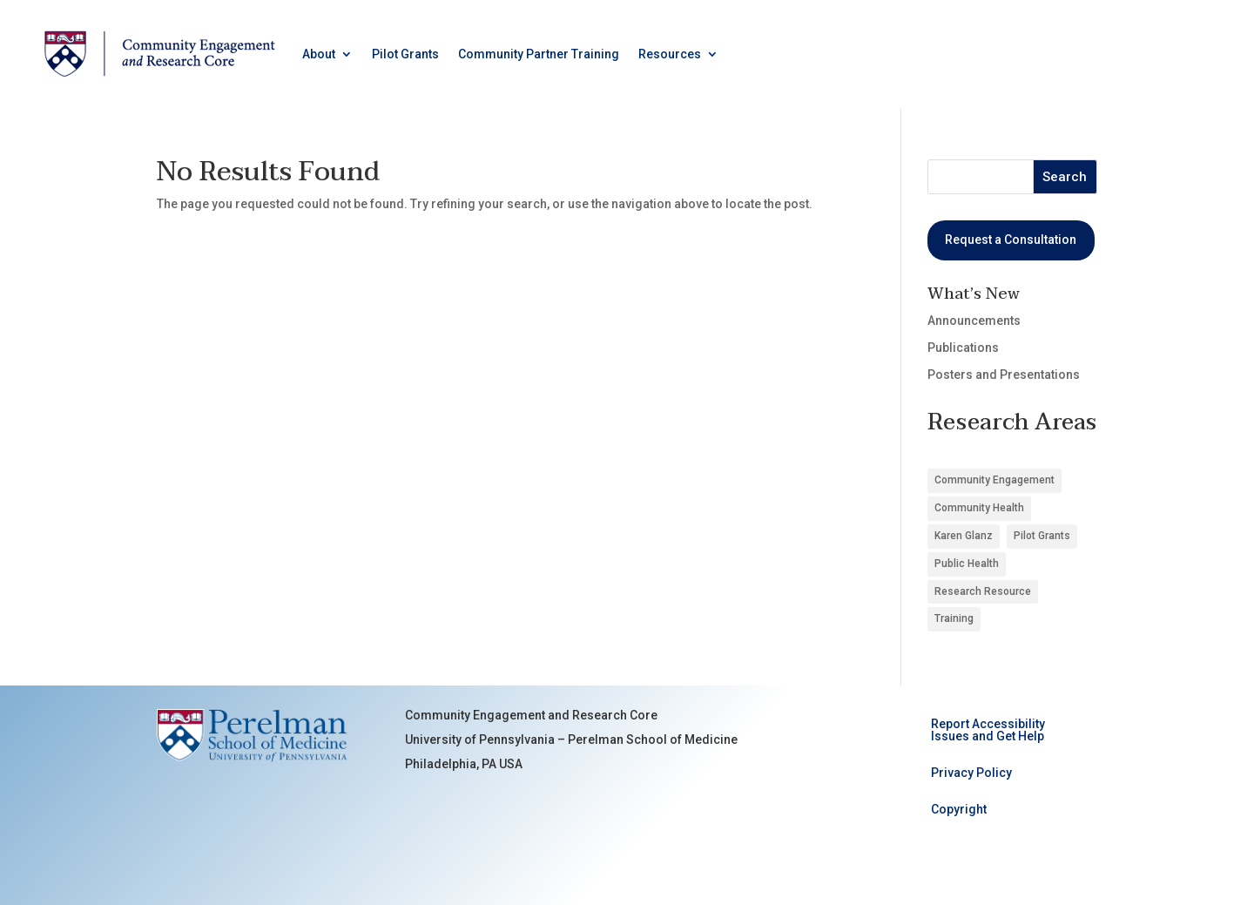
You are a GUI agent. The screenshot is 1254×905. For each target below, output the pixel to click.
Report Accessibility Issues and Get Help (988, 730)
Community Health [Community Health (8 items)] (979, 508)
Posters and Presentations (1003, 375)
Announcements (974, 321)
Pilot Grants (405, 54)
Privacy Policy (971, 773)
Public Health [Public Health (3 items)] (966, 563)
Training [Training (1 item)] (954, 618)
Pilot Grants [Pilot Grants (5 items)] (1042, 536)
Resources (669, 54)
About (318, 54)
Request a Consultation (1010, 240)
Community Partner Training (538, 54)
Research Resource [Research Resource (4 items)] (982, 591)
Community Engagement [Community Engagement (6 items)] (994, 480)
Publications (963, 348)
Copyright (959, 809)
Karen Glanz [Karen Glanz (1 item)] (963, 536)
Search (1064, 177)
